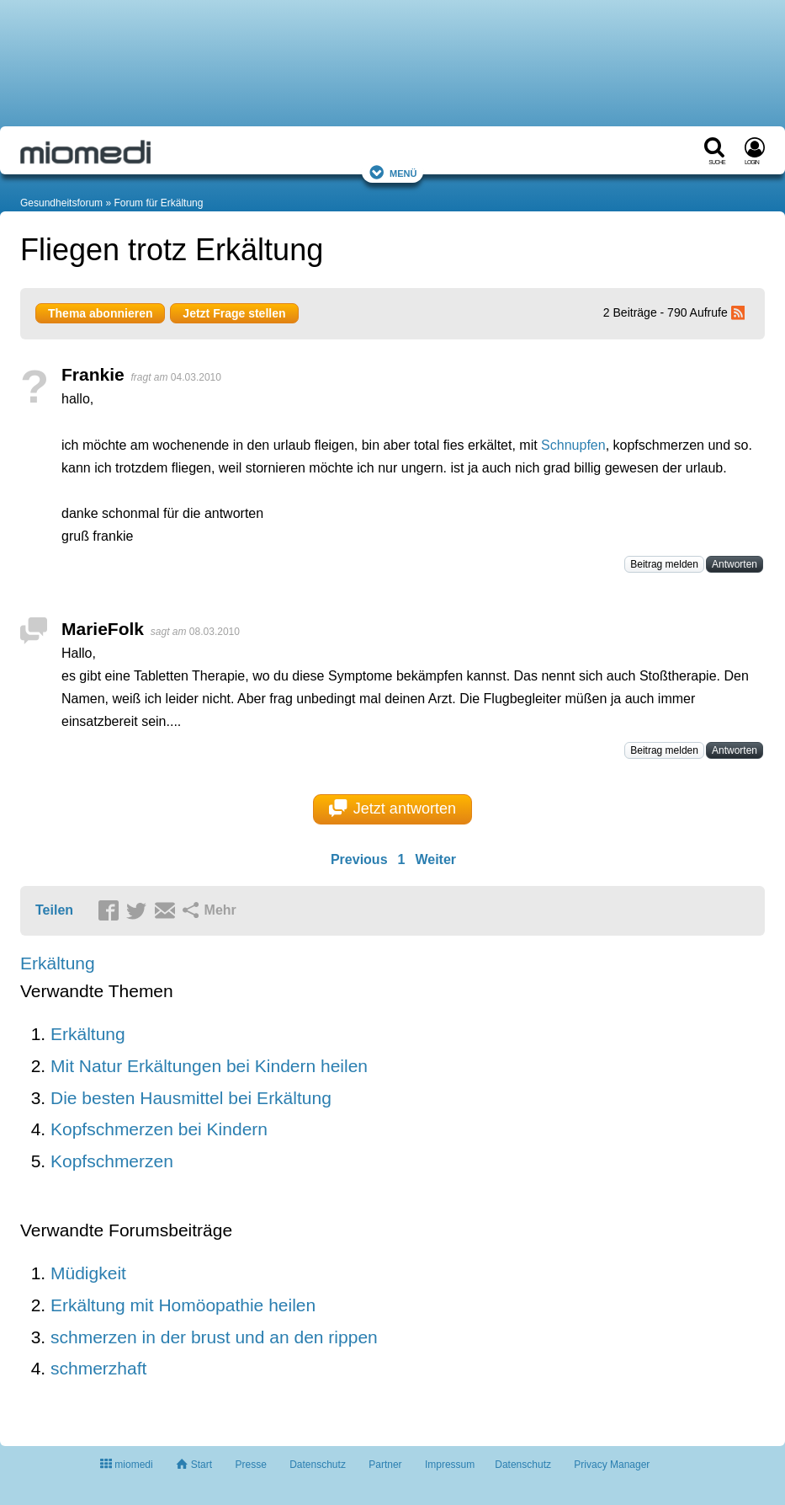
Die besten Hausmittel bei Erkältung (191, 1097)
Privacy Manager (612, 1464)
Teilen (54, 910)
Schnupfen (573, 445)
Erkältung (57, 963)
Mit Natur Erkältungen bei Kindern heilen (209, 1065)
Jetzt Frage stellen (234, 313)
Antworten (734, 564)
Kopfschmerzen (111, 1161)
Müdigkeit (88, 1273)
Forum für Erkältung (158, 203)
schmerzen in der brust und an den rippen (214, 1337)
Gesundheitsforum (61, 203)
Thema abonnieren (100, 313)
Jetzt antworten (392, 808)
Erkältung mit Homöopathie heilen (183, 1305)
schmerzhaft (98, 1368)
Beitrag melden (664, 564)
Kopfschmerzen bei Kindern (159, 1129)
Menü (393, 172)
